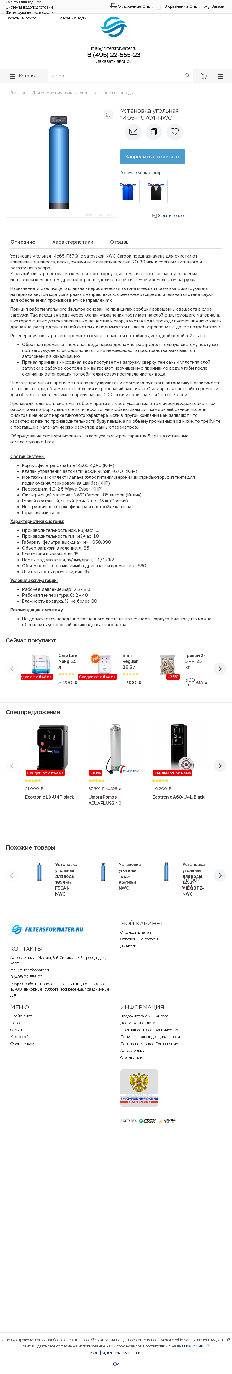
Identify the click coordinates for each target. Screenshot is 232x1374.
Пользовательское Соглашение (149, 1043)
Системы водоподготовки (29, 7)
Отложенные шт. (131, 6)
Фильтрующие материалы (30, 12)
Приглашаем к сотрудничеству (149, 1029)
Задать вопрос (168, 215)
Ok (116, 1364)
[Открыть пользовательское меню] (214, 7)
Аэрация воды (73, 18)
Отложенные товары (139, 939)
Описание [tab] (22, 242)
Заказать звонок (114, 61)
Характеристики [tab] (72, 242)
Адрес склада (133, 1050)
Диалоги (128, 946)
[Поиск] (187, 75)
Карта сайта (21, 1036)
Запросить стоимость (152, 156)
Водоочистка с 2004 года (144, 1016)
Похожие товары (30, 847)
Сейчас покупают (31, 640)
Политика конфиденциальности (150, 1036)
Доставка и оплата (137, 1022)
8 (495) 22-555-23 (113, 55)
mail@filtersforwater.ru (114, 48)
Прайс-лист (21, 1016)
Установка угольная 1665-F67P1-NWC (130, 876)
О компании (131, 1057)
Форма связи (22, 1043)
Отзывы (17, 1029)
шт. (178, 7)
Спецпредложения (33, 712)
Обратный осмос (21, 18)
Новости (18, 1022)
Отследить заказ (135, 932)
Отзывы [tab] (120, 242)
